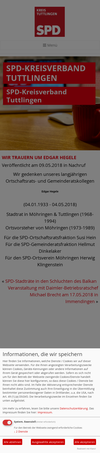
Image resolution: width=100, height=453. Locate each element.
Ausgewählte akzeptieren (48, 442)
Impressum (45, 412)
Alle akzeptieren (85, 442)
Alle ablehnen (12, 442)
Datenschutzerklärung (74, 408)
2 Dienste (21, 431)
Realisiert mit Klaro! (86, 448)
